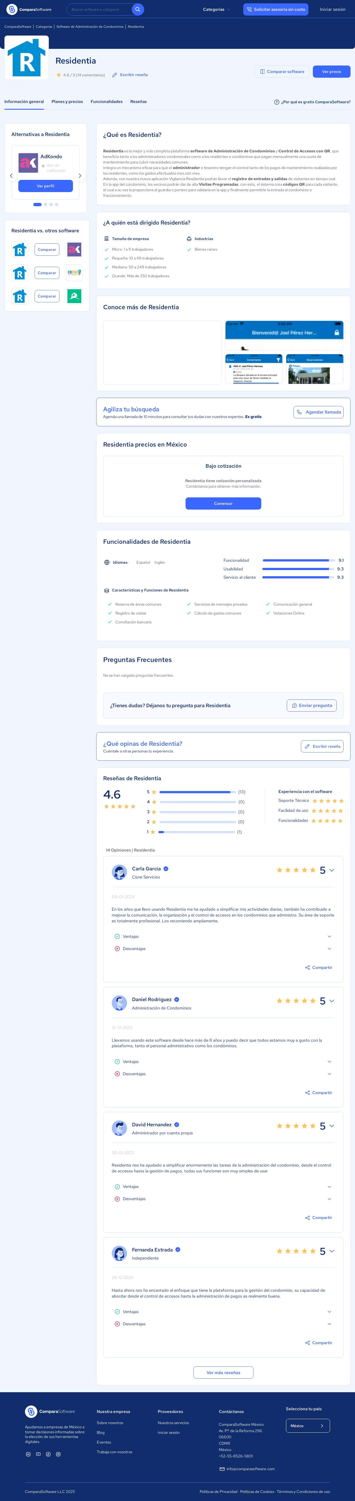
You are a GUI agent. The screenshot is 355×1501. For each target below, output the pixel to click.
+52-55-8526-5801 (236, 1456)
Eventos (104, 1442)
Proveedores (170, 1411)
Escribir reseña (129, 75)
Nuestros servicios (173, 1422)
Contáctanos (231, 1411)
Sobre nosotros (110, 1422)
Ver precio (331, 71)
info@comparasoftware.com (247, 1469)
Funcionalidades (107, 101)
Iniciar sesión (333, 9)
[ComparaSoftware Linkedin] (28, 1454)
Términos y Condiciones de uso (303, 1491)
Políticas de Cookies (257, 1491)
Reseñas (138, 101)
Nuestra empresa (113, 1411)
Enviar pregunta (311, 705)
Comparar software (282, 71)
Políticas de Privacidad (218, 1491)
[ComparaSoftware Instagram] (58, 1454)
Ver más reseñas (223, 1373)
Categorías (217, 9)
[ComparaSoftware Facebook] (48, 1454)
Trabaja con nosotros (114, 1451)
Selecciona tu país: (304, 1409)
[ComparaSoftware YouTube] (38, 1454)
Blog (101, 1432)
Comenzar (223, 503)
